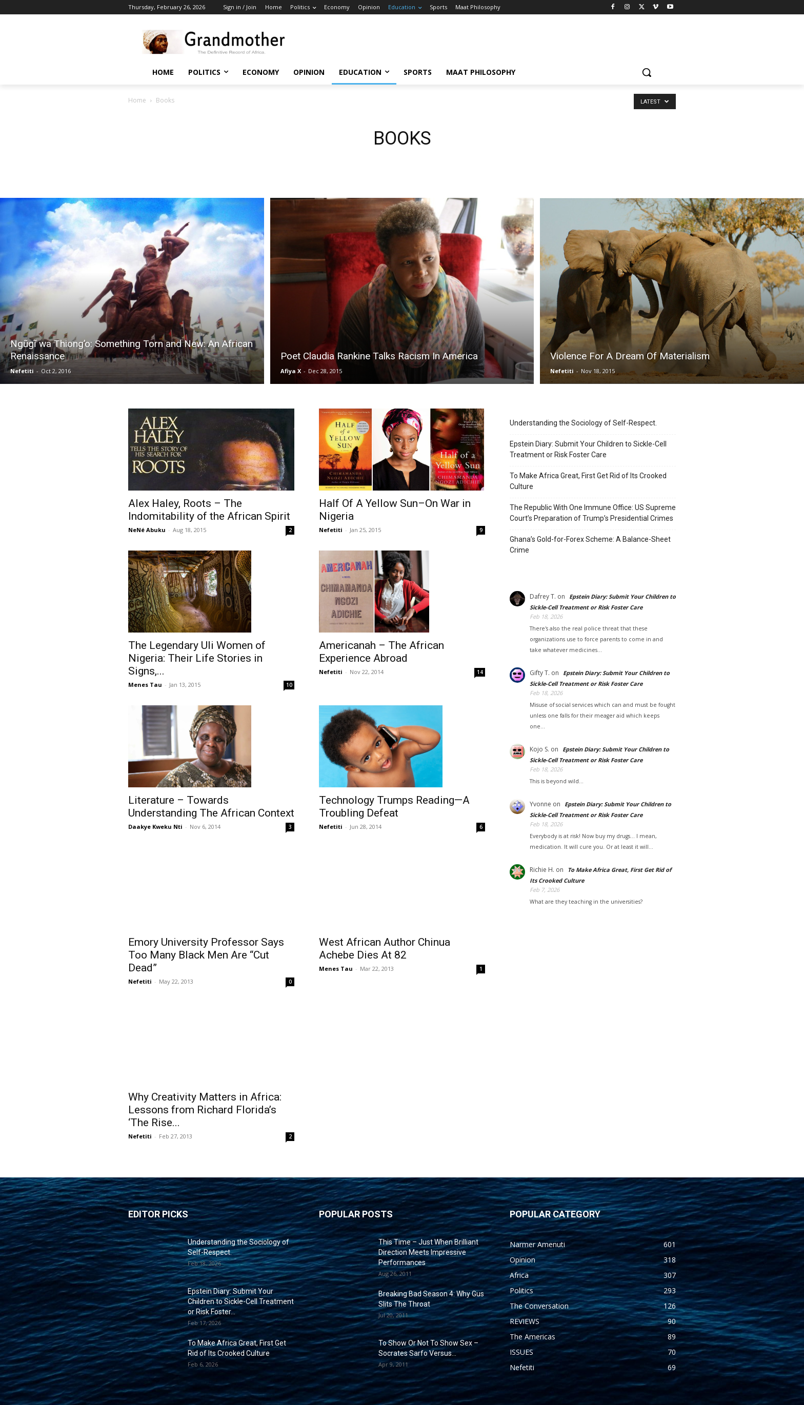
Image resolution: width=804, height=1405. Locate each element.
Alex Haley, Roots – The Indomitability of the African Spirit (209, 509)
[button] (646, 72)
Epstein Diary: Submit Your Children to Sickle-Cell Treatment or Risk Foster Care (588, 449)
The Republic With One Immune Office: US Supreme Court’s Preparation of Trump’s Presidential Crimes (593, 512)
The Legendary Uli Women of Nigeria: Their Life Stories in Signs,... (197, 658)
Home (137, 100)
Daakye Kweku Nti (155, 826)
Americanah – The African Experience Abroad (381, 651)
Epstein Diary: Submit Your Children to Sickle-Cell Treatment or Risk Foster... (241, 1301)
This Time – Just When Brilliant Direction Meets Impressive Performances (428, 1252)
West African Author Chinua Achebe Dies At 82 (384, 948)
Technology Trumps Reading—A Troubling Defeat (394, 806)
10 (289, 684)
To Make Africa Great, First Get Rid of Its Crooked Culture (588, 481)
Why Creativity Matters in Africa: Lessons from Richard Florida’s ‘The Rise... (205, 1110)
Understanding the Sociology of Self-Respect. (583, 423)
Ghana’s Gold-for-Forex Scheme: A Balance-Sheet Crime (590, 544)
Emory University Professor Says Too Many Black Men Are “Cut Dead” (206, 955)
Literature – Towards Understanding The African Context (211, 806)
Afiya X (290, 371)
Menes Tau (145, 684)
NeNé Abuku (147, 530)
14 (480, 672)
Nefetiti (22, 371)
